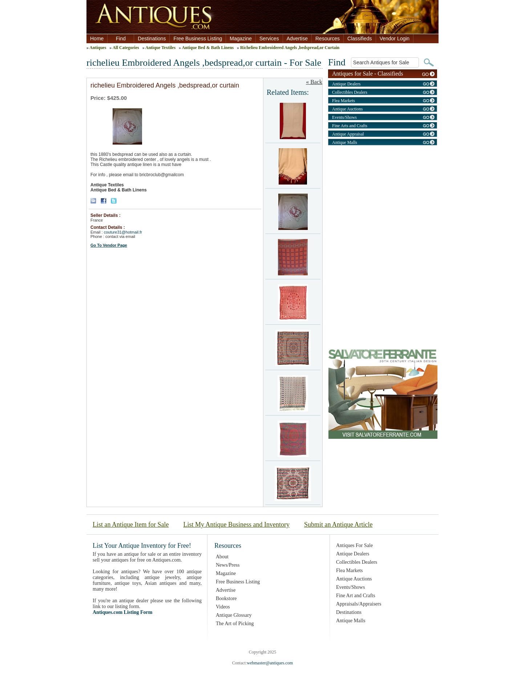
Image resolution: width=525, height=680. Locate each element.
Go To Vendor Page (108, 245)
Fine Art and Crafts (355, 595)
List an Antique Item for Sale (131, 524)
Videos (223, 607)
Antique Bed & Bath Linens (208, 47)
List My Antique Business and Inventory (236, 524)
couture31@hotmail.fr (123, 232)
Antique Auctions (347, 109)
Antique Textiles (160, 47)
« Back (314, 82)
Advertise (297, 38)
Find (121, 38)
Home (97, 38)
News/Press (227, 565)
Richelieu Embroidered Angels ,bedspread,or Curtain (289, 47)
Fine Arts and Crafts (349, 125)
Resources (327, 38)
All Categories (126, 47)
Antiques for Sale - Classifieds (367, 73)
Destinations (152, 38)
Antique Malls (344, 142)
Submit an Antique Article (338, 524)
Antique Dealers (346, 83)
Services (269, 38)
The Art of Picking (235, 623)
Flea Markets (343, 100)
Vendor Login (395, 38)
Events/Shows (344, 117)
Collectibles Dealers (349, 92)
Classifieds (359, 38)
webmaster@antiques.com (270, 662)
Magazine (241, 38)
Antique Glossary (233, 615)
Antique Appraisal (348, 134)
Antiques (97, 47)
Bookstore (226, 598)
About (222, 556)
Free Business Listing (197, 38)
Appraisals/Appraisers (358, 604)
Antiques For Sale (354, 545)
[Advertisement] (382, 199)
